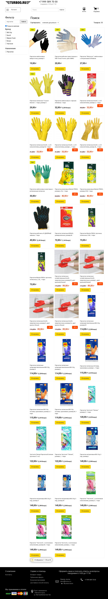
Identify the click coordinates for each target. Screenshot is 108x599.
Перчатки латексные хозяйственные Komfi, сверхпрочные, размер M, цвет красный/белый (65, 279)
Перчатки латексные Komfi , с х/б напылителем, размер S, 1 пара (91, 101)
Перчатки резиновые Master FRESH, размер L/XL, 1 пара (66, 190)
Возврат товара (35, 574)
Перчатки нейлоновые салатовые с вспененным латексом (41, 190)
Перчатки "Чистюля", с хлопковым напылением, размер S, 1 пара (91, 499)
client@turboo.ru (65, 581)
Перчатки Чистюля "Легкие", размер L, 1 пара (64, 455)
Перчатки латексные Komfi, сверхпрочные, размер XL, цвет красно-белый (65, 323)
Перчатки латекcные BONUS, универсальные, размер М (64, 234)
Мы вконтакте (67, 583)
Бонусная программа (37, 580)
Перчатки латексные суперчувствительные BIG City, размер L (65, 367)
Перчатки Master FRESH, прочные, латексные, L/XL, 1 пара (41, 278)
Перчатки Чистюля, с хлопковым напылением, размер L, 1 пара (66, 544)
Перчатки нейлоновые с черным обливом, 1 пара (65, 101)
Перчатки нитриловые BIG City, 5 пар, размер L (90, 455)
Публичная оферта (36, 577)
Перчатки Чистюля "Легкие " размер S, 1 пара (89, 411)
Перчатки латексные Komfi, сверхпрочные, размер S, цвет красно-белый (40, 323)
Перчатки (9, 52)
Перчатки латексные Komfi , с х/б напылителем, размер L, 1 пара (65, 146)
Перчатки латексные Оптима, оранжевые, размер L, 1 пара (89, 367)
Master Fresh (10, 38)
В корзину (35, 69)
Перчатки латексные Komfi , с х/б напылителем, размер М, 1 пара (40, 146)
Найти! (23, 21)
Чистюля (9, 44)
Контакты (8, 574)
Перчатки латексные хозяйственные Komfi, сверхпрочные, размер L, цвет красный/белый (90, 279)
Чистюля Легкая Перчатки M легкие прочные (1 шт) (41, 455)
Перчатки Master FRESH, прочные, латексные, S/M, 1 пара (91, 234)
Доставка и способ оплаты (39, 583)
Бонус (8, 41)
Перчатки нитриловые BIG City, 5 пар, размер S (40, 499)
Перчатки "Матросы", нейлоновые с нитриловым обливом (91, 57)
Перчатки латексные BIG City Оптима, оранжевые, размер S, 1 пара (40, 411)
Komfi (8, 35)
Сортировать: (44, 23)
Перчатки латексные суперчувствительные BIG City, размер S (40, 367)
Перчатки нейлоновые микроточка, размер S (37, 57)
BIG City (8, 32)
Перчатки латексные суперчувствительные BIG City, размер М (90, 323)
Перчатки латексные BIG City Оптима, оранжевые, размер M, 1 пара (66, 411)
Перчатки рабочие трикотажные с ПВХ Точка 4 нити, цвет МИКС (66, 57)
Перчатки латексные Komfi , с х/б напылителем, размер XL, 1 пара (91, 146)
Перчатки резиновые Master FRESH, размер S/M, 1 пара (91, 190)
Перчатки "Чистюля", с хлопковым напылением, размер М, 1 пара (41, 544)
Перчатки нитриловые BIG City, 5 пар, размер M (65, 499)
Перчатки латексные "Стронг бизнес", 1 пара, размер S (39, 101)
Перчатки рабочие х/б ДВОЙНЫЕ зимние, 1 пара (40, 234)
